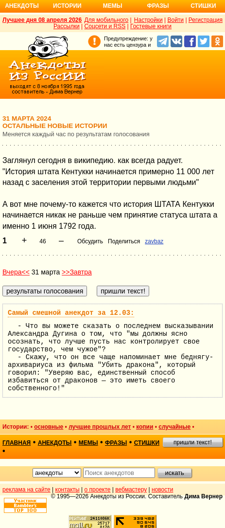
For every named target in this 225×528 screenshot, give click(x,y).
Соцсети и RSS (105, 26)
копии (144, 426)
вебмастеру (131, 489)
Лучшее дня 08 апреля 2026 (42, 20)
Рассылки (66, 26)
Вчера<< (16, 272)
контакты (67, 489)
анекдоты (55, 442)
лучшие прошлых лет (100, 426)
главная (16, 442)
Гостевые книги (151, 26)
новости (162, 489)
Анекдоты (22, 5)
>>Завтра (77, 272)
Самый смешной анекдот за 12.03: (71, 313)
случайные (174, 426)
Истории (67, 5)
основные (48, 426)
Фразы (158, 5)
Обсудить (90, 241)
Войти (175, 20)
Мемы (112, 5)
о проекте (98, 489)
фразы (116, 442)
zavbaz (154, 241)
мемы (88, 442)
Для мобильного (106, 20)
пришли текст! (192, 442)
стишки (146, 442)
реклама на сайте (26, 489)
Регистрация (206, 20)
